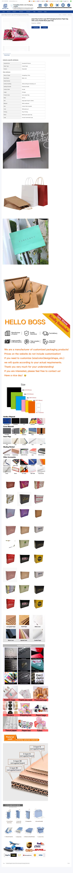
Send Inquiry (36, 27)
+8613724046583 (5, 1)
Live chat (44, 27)
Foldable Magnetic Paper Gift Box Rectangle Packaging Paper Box (17, 863)
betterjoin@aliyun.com (13, 1)
